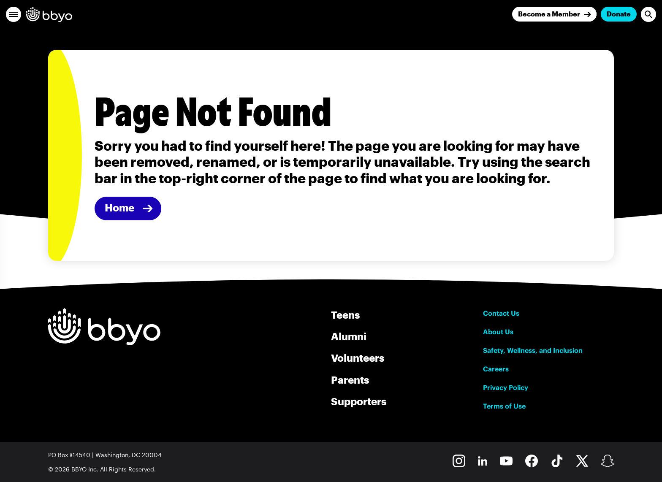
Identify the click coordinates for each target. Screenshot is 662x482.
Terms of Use (504, 406)
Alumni (348, 336)
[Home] (128, 208)
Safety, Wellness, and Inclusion (533, 350)
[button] (13, 14)
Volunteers (357, 358)
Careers (496, 369)
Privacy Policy (505, 387)
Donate (619, 14)
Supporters (358, 401)
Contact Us (501, 313)
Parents (350, 380)
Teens (345, 315)
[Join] (554, 14)
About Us (498, 332)
